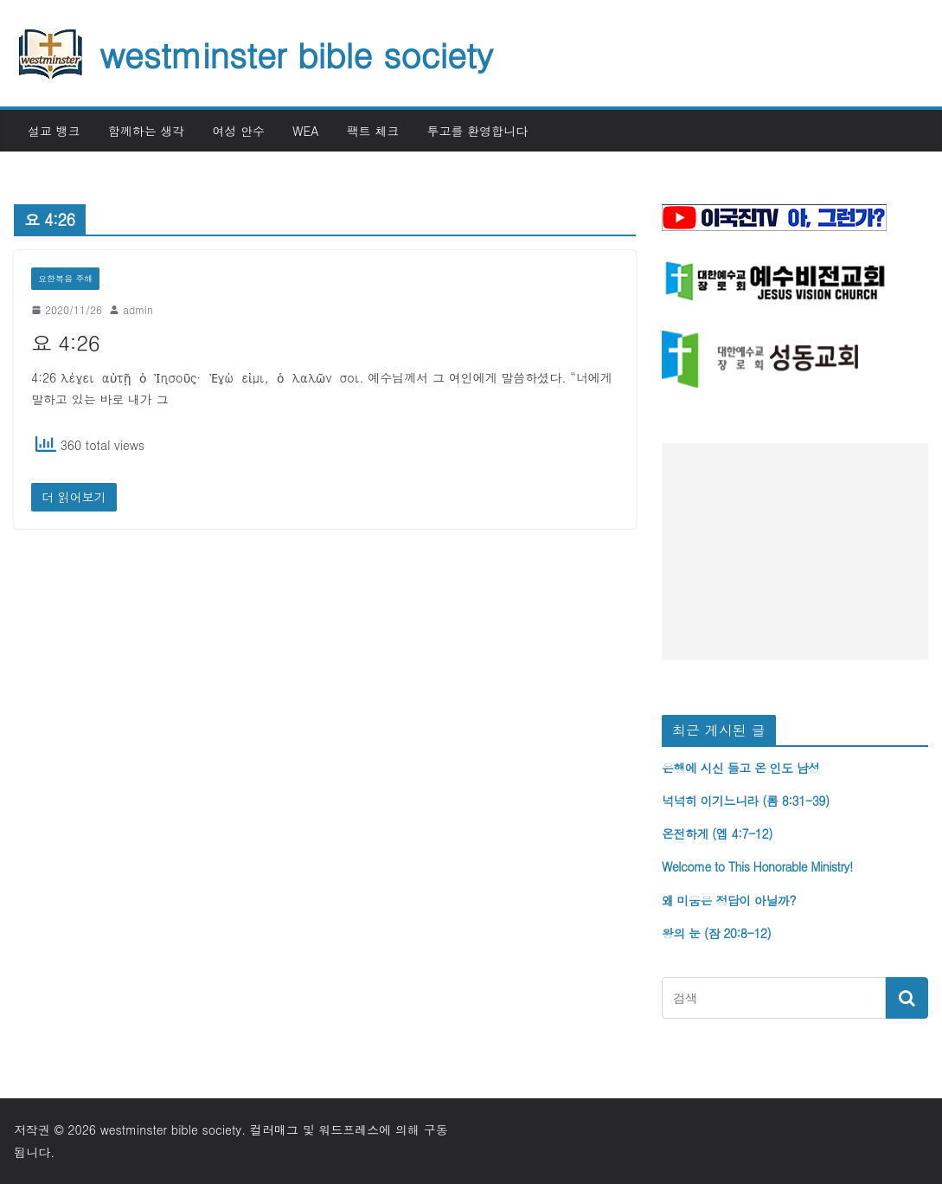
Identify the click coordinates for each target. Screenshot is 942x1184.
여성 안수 (238, 130)
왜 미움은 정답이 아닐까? (729, 900)
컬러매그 (274, 1129)
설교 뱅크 (54, 130)
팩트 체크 (373, 130)
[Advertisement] (795, 551)
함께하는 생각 (146, 130)
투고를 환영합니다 (477, 130)
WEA (305, 130)
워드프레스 (348, 1129)
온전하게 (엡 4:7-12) (717, 833)
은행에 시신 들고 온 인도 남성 (741, 767)
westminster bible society (295, 53)
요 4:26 (65, 342)
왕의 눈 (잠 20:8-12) (716, 933)
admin (138, 309)
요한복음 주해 (65, 279)
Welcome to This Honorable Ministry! (757, 866)
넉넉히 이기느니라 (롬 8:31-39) (746, 800)
